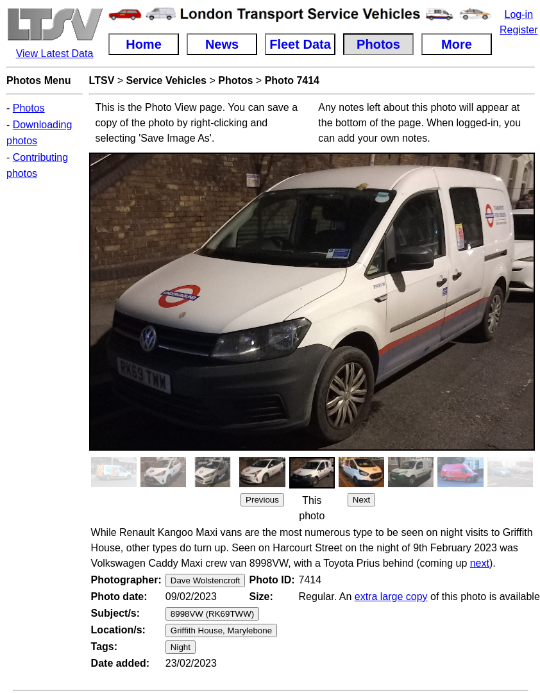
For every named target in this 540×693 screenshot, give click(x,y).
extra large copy (391, 596)
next (479, 563)
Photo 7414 (292, 80)
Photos (29, 108)
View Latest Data (55, 53)
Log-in (519, 14)
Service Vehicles (166, 80)
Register (519, 29)
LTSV (102, 80)
